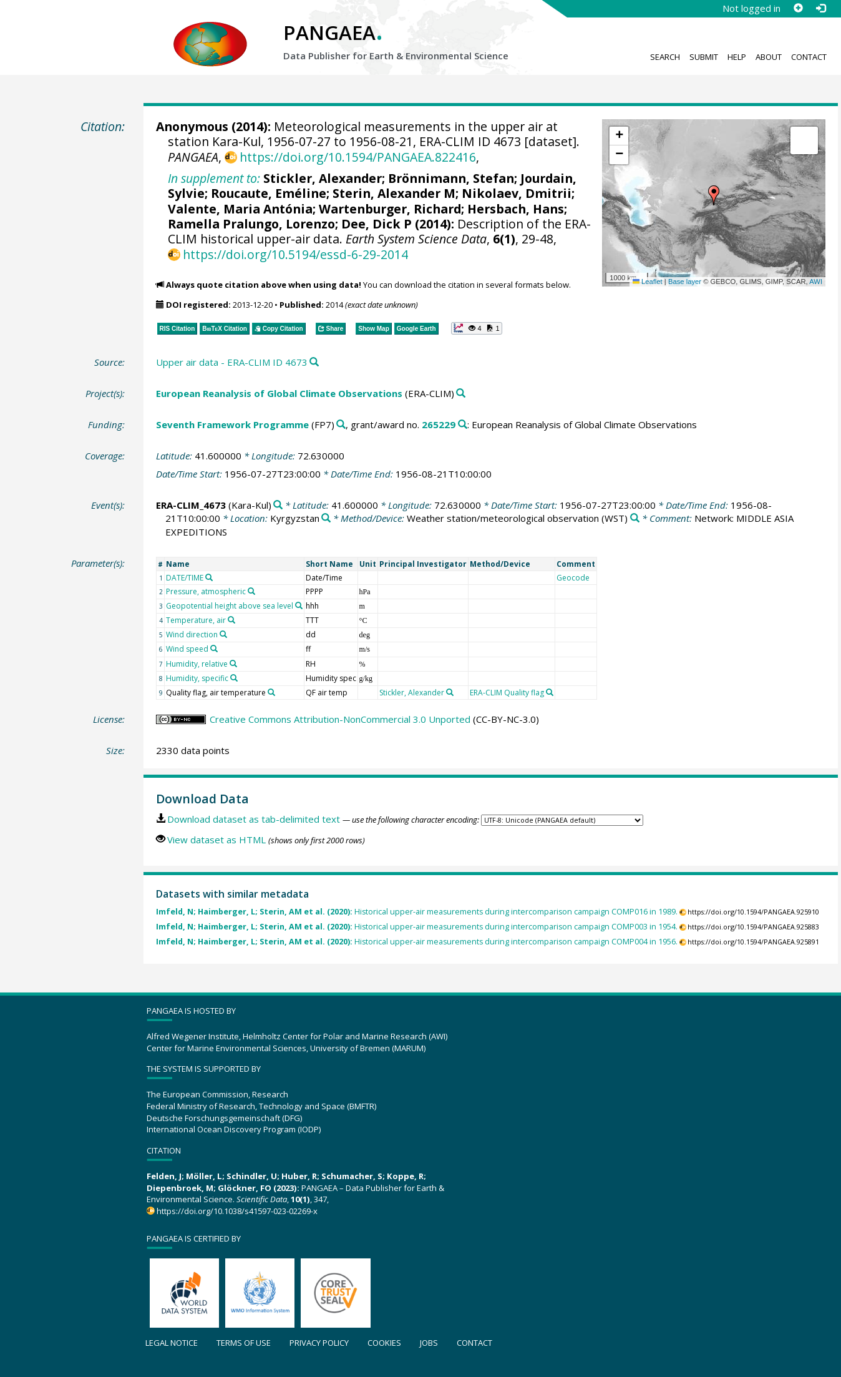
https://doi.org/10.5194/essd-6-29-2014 (295, 254)
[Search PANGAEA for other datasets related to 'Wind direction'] (223, 634)
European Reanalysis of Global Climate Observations (279, 393)
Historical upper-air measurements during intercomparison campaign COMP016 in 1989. (417, 911)
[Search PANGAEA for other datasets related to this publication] (314, 362)
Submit (703, 56)
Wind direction (192, 634)
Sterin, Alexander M (394, 193)
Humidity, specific (197, 678)
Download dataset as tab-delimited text (253, 819)
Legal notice (171, 1342)
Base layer (684, 281)
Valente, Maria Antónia (240, 208)
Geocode (573, 577)
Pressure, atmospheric (206, 591)
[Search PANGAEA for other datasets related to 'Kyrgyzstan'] (326, 518)
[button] (714, 195)
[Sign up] (798, 8)
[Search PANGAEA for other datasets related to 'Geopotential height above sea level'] (299, 605)
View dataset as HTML (216, 839)
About (769, 56)
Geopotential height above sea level (229, 605)
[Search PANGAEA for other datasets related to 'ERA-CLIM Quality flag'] (549, 692)
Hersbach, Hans (515, 208)
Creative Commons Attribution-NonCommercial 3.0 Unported (340, 719)
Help (736, 56)
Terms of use (243, 1342)
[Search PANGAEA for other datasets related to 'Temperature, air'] (231, 620)
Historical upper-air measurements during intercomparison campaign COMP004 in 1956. (417, 941)
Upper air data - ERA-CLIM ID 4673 (232, 362)
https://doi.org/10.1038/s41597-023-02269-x (237, 1211)
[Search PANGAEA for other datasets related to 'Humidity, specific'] (234, 678)
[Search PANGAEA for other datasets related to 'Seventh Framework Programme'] (341, 424)
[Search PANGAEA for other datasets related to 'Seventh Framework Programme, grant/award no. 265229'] (462, 424)
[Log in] (820, 8)
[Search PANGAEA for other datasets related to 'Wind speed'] (214, 648)
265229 (438, 424)
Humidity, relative (197, 664)
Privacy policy (319, 1342)
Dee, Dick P (376, 223)
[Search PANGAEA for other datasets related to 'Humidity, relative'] (233, 663)
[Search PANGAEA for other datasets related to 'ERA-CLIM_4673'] (278, 505)
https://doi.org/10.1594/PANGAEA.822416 (358, 157)
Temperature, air (196, 620)
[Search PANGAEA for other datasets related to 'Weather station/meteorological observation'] (634, 518)
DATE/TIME (184, 577)
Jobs (429, 1342)
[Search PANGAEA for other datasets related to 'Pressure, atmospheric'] (251, 591)
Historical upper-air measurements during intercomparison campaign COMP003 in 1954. (417, 926)
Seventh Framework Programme (232, 424)
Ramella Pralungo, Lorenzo (251, 223)
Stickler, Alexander (322, 178)
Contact (809, 56)
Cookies (384, 1342)
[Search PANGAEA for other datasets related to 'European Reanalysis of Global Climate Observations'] (460, 393)
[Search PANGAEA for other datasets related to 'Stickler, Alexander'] (450, 692)
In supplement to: (214, 178)
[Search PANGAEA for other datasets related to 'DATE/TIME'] (209, 577)
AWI (815, 281)
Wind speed (187, 649)
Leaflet (648, 281)
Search (665, 56)
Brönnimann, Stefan (451, 178)
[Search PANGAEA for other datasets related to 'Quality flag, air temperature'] (271, 692)
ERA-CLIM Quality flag (507, 692)
